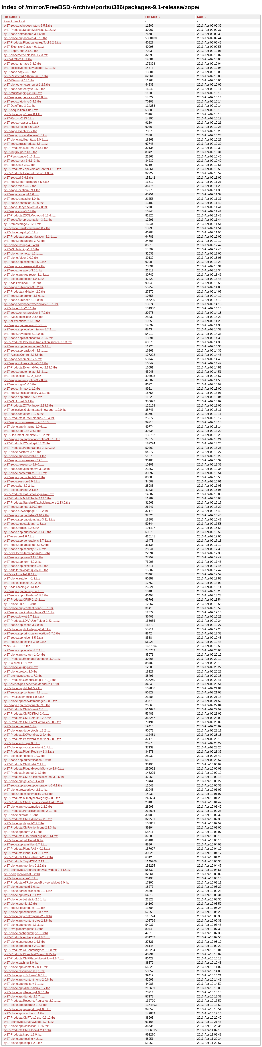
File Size (151, 16)
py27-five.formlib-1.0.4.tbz (20, 574)
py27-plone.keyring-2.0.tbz (20, 667)
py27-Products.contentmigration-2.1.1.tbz (30, 236)
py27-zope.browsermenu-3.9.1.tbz (25, 460)
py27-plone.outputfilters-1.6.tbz (23, 840)
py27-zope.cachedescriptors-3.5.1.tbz (27, 25)
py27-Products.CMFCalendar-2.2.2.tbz (28, 857)
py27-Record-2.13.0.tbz (18, 118)
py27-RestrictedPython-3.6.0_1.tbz (25, 76)
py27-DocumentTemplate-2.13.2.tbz (26, 435)
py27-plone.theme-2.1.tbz (19, 726)
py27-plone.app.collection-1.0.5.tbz (26, 1026)
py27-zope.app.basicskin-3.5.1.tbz (25, 350)
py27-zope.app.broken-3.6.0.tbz (24, 295)
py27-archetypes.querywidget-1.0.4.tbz (28, 1021)
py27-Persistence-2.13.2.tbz (21, 156)
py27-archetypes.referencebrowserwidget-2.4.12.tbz (37, 869)
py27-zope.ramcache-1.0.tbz (21, 198)
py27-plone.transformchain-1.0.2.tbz (26, 228)
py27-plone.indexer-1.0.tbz (20, 878)
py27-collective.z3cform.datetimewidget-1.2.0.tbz (34, 409)
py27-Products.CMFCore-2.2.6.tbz (25, 709)
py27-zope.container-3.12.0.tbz (23, 413)
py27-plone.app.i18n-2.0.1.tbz (22, 114)
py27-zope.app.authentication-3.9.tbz (27, 760)
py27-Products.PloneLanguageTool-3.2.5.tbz (32, 42)
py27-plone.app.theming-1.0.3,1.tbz (26, 992)
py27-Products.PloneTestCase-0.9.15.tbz (29, 954)
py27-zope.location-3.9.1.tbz (21, 190)
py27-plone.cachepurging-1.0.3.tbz (25, 933)
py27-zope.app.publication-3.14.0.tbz (27, 532)
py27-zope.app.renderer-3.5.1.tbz (25, 325)
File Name (10, 16)
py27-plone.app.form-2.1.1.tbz (22, 831)
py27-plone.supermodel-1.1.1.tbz (24, 456)
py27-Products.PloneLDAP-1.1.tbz (25, 853)
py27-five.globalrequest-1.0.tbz (23, 928)
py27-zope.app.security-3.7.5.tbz (24, 549)
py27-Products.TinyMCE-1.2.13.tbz (26, 861)
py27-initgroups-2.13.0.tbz (20, 152)
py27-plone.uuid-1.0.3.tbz (19, 604)
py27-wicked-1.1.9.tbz (17, 663)
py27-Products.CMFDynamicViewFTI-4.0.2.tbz (33, 802)
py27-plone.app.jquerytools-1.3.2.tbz (27, 730)
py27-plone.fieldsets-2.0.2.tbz (22, 582)
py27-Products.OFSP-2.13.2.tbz (24, 599)
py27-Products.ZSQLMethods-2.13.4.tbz (29, 215)
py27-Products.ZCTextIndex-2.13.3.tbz (28, 405)
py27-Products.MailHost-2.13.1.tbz (25, 147)
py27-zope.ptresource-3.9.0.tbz (23, 464)
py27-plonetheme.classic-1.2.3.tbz (25, 55)
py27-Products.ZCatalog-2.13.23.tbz (26, 443)
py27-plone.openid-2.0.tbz (20, 903)
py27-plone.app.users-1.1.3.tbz (23, 924)
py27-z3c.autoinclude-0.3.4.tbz (23, 316)
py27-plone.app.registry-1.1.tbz (23, 983)
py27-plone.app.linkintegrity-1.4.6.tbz (27, 629)
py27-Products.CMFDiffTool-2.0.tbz (26, 713)
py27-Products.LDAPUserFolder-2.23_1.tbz (31, 620)
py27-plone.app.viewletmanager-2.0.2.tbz (30, 701)
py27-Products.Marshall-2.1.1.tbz (24, 772)
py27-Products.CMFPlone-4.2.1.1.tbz (27, 1030)
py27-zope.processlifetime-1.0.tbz (25, 135)
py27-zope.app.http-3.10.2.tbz (22, 506)
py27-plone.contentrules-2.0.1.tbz (25, 473)
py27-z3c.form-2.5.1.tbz (18, 401)
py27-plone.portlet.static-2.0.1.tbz (25, 899)
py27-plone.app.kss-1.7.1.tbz (22, 895)
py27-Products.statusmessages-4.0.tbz (28, 494)
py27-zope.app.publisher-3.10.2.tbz (26, 515)
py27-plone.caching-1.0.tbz (20, 962)
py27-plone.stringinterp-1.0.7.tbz (24, 755)
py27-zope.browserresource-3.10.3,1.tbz (29, 422)
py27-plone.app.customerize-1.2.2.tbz (27, 806)
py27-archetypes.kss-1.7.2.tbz (22, 675)
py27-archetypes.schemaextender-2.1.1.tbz (31, 684)
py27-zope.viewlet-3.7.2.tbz (21, 616)
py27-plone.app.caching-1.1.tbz (23, 1013)
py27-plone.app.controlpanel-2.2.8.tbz (27, 916)
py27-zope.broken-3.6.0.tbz (21, 126)
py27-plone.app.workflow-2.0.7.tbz (25, 912)
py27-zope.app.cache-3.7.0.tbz (23, 624)
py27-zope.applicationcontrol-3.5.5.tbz (28, 338)
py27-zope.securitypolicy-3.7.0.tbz (25, 380)
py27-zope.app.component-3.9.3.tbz (26, 705)
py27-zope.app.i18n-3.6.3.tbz (22, 430)
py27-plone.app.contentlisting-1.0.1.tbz (28, 608)
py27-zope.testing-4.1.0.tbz (21, 194)
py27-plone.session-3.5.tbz (20, 815)
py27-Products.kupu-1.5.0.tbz (22, 1034)
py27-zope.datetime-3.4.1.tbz (22, 101)
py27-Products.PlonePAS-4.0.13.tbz (26, 848)
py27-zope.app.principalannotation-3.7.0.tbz (31, 633)
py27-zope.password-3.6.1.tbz (22, 270)
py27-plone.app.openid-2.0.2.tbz (24, 945)
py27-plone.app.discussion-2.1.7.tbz (26, 988)
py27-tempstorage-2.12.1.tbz (22, 224)
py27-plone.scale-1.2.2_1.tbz (22, 375)
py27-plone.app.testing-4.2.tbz (23, 1038)
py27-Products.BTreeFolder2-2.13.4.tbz (28, 418)
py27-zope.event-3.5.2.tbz (20, 131)
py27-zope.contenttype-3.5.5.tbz (24, 88)
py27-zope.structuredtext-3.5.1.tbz (25, 143)
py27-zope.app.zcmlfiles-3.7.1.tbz (25, 844)
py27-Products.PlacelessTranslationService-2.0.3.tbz (37, 342)
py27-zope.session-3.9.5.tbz (21, 481)
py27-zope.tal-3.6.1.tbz (18, 177)
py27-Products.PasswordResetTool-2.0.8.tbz (32, 739)
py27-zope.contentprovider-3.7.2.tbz (26, 312)
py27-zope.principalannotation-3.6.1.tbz (28, 612)
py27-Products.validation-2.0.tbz (24, 291)
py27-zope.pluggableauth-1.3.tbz (24, 523)
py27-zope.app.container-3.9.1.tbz (25, 692)
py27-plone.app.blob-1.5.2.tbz (22, 688)
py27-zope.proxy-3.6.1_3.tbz (21, 160)
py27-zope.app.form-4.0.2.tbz (22, 561)
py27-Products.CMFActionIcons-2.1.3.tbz (29, 827)
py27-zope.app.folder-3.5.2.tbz (23, 637)
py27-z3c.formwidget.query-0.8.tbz (25, 570)
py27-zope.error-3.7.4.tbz (19, 211)
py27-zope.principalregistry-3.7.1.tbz (26, 392)
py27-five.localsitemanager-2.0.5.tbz (26, 553)
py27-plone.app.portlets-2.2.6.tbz (24, 865)
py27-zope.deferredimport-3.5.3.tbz (26, 181)
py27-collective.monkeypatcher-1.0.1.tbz (29, 67)
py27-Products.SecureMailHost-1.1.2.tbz (29, 29)
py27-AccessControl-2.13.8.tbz (23, 354)
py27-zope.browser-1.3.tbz (20, 122)
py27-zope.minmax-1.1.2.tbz (21, 388)
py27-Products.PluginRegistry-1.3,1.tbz (28, 751)
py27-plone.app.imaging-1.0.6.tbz (25, 426)
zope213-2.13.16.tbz (16, 646)
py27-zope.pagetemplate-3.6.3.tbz (25, 371)
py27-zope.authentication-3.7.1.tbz (25, 363)
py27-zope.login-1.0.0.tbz (19, 384)
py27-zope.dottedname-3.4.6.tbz (24, 34)
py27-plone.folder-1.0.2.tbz (20, 257)
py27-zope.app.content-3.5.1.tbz (24, 477)
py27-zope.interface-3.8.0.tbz (22, 63)
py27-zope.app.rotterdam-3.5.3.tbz (25, 595)
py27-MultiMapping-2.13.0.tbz (22, 93)
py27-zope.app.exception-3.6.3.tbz (25, 565)
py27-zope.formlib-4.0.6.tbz (21, 527)
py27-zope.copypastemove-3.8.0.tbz (26, 468)
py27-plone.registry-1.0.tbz (20, 232)
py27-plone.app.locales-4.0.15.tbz (25, 38)
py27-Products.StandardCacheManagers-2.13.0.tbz (36, 502)
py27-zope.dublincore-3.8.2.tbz (23, 287)
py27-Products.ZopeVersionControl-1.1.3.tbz (32, 169)
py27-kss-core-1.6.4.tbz (18, 536)
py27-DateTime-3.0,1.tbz (19, 105)
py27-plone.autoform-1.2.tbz (21, 578)
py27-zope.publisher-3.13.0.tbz (23, 299)
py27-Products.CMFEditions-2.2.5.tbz (27, 819)
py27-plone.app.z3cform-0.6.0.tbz (25, 975)
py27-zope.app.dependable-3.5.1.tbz (27, 346)
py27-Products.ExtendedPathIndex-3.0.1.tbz (32, 658)
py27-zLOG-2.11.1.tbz (17, 59)
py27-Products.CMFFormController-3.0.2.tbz (32, 722)
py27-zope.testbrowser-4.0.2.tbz (24, 266)
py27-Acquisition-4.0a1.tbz (20, 110)
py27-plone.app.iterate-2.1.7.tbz (24, 996)
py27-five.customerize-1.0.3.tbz (23, 696)
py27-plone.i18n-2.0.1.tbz (19, 308)
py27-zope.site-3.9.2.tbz (19, 485)
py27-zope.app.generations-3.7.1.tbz (27, 540)
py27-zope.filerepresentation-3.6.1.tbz (27, 219)
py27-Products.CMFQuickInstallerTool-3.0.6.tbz (33, 776)
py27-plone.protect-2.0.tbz (20, 671)
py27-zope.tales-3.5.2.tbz (19, 186)
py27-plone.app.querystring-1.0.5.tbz (27, 1009)
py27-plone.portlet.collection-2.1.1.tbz (27, 890)
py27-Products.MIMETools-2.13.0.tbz (27, 498)
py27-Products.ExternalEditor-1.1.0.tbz (28, 173)
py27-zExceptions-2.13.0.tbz (21, 321)
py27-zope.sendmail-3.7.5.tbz (22, 359)
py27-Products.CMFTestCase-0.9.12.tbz (29, 1017)
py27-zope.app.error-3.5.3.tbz (22, 397)
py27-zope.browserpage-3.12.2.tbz (25, 510)
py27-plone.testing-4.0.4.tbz (21, 245)
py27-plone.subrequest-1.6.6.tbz (24, 941)
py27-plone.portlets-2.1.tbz (20, 489)
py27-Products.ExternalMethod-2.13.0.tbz (30, 367)
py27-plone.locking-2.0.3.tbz (21, 743)
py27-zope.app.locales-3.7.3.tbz (24, 650)
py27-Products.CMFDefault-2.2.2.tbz (27, 717)
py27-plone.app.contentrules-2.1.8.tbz (27, 920)
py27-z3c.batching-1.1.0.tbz (21, 249)
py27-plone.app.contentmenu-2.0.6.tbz (28, 979)
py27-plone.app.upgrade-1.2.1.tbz (25, 1004)
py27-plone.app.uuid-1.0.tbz (21, 886)
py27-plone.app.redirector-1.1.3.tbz (26, 274)
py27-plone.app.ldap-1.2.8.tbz (22, 1042)
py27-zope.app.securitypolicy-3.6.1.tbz (28, 793)
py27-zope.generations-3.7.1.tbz (24, 240)
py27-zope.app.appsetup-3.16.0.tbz (26, 544)
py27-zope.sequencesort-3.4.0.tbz (25, 97)
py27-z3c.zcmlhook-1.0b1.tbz (22, 283)
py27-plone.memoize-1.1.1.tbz (23, 253)
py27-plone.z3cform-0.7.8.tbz (22, 451)
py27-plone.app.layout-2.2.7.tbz (23, 823)
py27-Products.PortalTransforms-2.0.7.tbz (30, 810)
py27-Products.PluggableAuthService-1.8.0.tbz (33, 768)
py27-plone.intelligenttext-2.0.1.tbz (25, 139)
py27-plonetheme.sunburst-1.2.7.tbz (26, 84)
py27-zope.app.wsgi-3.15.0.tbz (23, 557)
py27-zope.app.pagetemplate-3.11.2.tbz (29, 519)
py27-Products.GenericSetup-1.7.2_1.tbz (29, 679)
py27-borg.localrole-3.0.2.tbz (21, 874)
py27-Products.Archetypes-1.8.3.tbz (26, 937)
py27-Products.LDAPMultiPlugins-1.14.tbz (30, 836)
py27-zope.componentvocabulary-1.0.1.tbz (30, 304)
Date (200, 16)
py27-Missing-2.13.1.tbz (18, 80)
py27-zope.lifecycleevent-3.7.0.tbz (25, 207)
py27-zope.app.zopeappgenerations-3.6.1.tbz (32, 785)
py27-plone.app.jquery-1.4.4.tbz (23, 781)
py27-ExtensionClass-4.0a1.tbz (23, 46)
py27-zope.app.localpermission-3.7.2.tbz (29, 329)
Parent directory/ (14, 21)
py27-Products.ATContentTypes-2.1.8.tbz (30, 950)
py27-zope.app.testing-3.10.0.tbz (24, 641)
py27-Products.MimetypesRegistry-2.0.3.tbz (31, 798)
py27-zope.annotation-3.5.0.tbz (23, 202)
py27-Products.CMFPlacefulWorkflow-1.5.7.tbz (33, 958)
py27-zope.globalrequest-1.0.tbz (24, 907)
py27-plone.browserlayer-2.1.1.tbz (25, 789)
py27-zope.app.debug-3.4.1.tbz (23, 591)
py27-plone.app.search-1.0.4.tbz (24, 654)
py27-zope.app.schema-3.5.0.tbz (24, 261)
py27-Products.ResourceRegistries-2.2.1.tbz (32, 1000)
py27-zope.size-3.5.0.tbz (19, 164)
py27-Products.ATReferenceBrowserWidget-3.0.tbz (36, 882)
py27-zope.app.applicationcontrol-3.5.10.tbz (31, 439)
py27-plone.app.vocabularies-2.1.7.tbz (28, 747)
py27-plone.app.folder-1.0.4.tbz (23, 278)
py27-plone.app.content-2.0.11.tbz (25, 967)
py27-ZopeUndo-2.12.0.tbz (20, 50)
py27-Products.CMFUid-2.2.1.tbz (24, 764)
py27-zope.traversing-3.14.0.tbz (23, 333)
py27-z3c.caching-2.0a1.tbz (21, 587)
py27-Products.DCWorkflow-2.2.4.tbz (27, 734)
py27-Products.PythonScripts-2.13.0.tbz (29, 447)
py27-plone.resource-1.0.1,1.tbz (24, 971)
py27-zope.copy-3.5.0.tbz (19, 72)
